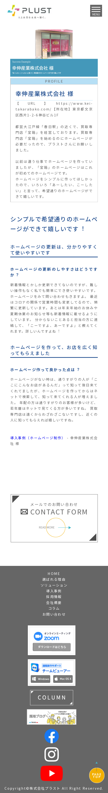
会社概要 (54, 602)
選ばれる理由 (54, 579)
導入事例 (54, 590)
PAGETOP (97, 775)
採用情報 (54, 596)
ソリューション (54, 585)
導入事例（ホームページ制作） (37, 437)
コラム (54, 608)
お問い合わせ (54, 614)
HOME (54, 573)
